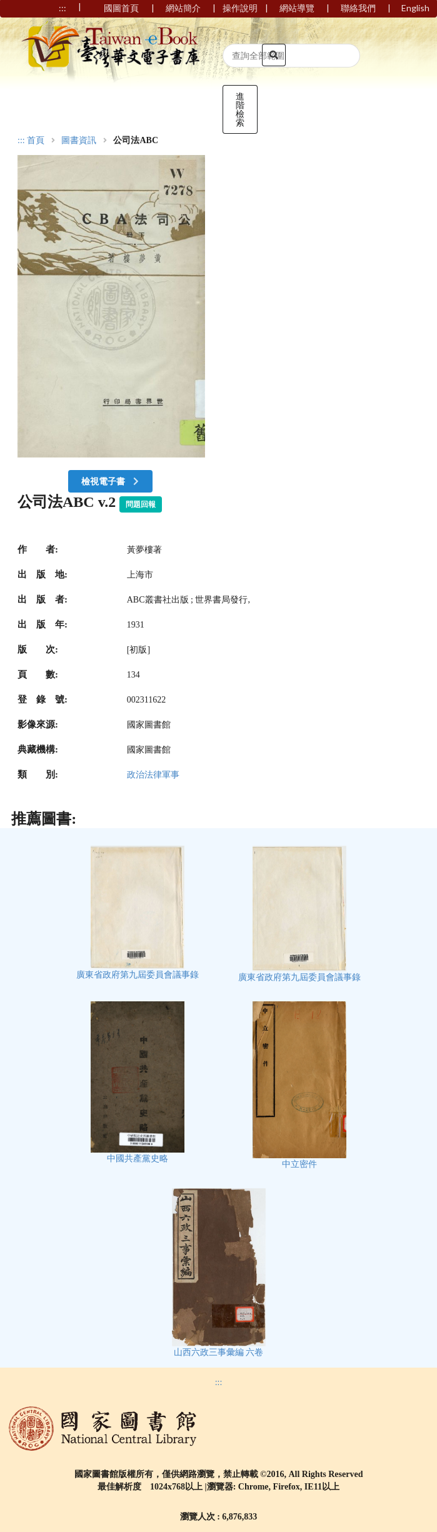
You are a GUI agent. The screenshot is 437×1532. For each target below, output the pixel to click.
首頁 (35, 140)
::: (21, 140)
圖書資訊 (78, 140)
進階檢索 (240, 109)
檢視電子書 (111, 481)
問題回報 (141, 504)
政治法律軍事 (153, 774)
